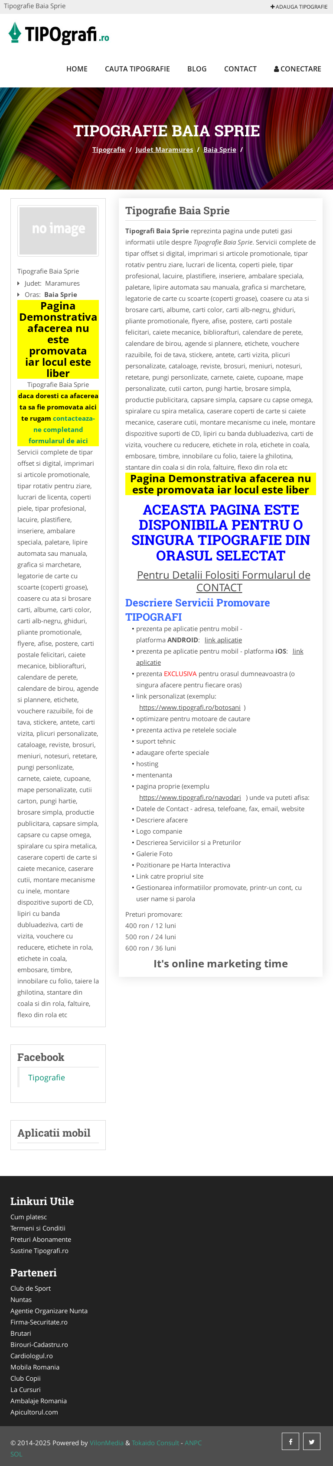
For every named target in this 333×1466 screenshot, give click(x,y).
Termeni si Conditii (37, 1228)
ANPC (193, 1442)
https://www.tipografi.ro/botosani (190, 707)
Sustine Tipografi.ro (39, 1250)
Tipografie (108, 149)
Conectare (297, 69)
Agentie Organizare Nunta (49, 1310)
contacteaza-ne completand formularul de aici (62, 429)
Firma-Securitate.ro (39, 1322)
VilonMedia (107, 1442)
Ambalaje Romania (38, 1400)
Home (77, 69)
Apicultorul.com (34, 1412)
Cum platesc (28, 1216)
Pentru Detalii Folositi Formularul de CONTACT (223, 580)
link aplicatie (223, 639)
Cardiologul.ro (31, 1355)
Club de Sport (30, 1288)
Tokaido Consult (155, 1442)
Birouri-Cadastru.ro (39, 1344)
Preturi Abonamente (40, 1239)
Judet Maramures (164, 149)
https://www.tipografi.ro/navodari (190, 797)
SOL (16, 1454)
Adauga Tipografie (299, 6)
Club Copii (25, 1378)
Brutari (20, 1333)
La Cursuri (25, 1389)
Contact (240, 69)
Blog (197, 69)
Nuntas (21, 1299)
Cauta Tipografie (137, 69)
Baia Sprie (219, 149)
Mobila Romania (34, 1367)
